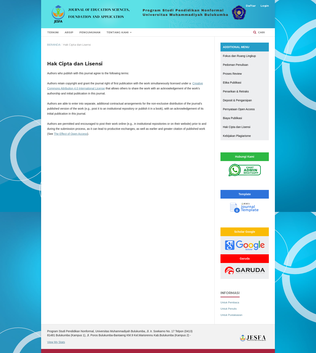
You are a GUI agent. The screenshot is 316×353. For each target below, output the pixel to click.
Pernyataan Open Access (239, 109)
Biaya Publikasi (232, 118)
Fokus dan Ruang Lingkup (239, 56)
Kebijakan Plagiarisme (237, 135)
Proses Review (232, 73)
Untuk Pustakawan (231, 314)
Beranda (53, 44)
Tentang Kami (117, 32)
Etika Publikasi (232, 82)
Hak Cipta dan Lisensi (236, 127)
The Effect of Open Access (70, 133)
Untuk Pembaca (229, 302)
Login (265, 5)
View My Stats (56, 342)
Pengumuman (89, 32)
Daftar (251, 5)
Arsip (69, 32)
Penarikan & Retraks (236, 91)
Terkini (53, 32)
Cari (261, 32)
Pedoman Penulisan (235, 64)
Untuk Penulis (228, 308)
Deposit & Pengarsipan (237, 100)
